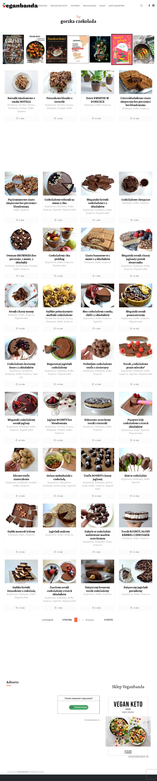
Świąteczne (106, 111)
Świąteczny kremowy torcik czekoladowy (97, 595)
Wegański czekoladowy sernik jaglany (21, 428)
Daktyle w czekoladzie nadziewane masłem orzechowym (98, 541)
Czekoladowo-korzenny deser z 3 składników (21, 372)
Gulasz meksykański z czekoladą (59, 484)
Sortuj (108, 626)
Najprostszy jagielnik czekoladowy (59, 372)
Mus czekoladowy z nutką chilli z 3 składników (98, 319)
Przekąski (23, 114)
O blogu (69, 5)
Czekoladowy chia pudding (59, 263)
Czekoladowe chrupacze (135, 206)
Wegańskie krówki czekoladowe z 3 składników (98, 209)
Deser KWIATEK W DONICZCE (97, 106)
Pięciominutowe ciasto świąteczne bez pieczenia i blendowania (21, 209)
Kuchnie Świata (22, 272)
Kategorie (81, 5)
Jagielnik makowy (59, 538)
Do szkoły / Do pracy (27, 111)
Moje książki (129, 5)
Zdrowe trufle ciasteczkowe (21, 484)
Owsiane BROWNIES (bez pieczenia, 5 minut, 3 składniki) (21, 265)
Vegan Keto (57, 216)
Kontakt (115, 5)
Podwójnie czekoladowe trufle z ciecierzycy (97, 372)
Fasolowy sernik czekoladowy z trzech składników (59, 597)
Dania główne (65, 489)
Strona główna (54, 5)
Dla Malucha (12, 111)
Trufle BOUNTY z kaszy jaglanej (98, 484)
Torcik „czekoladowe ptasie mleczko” (135, 372)
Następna (90, 626)
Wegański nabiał (69, 216)
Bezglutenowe (50, 111)
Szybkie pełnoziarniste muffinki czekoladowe (59, 319)
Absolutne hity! (98, 5)
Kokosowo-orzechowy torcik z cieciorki (97, 428)
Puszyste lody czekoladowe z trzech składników (135, 429)
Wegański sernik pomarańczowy (136, 319)
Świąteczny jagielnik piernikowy (136, 595)
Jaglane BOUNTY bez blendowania (59, 428)
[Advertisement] (78, 154)
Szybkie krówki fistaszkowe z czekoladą (21, 595)
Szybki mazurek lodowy (21, 538)
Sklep (49, 12)
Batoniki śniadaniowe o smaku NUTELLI (21, 106)
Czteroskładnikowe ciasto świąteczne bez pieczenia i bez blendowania (135, 108)
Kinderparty (13, 114)
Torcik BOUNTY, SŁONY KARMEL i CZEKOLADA (135, 539)
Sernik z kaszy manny (21, 318)
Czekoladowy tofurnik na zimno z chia (59, 208)
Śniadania (21, 117)
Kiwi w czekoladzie (135, 482)
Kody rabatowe (63, 12)
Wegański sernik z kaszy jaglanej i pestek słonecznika (135, 265)
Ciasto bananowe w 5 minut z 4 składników (97, 263)
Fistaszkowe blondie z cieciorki (59, 106)
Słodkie (31, 114)
